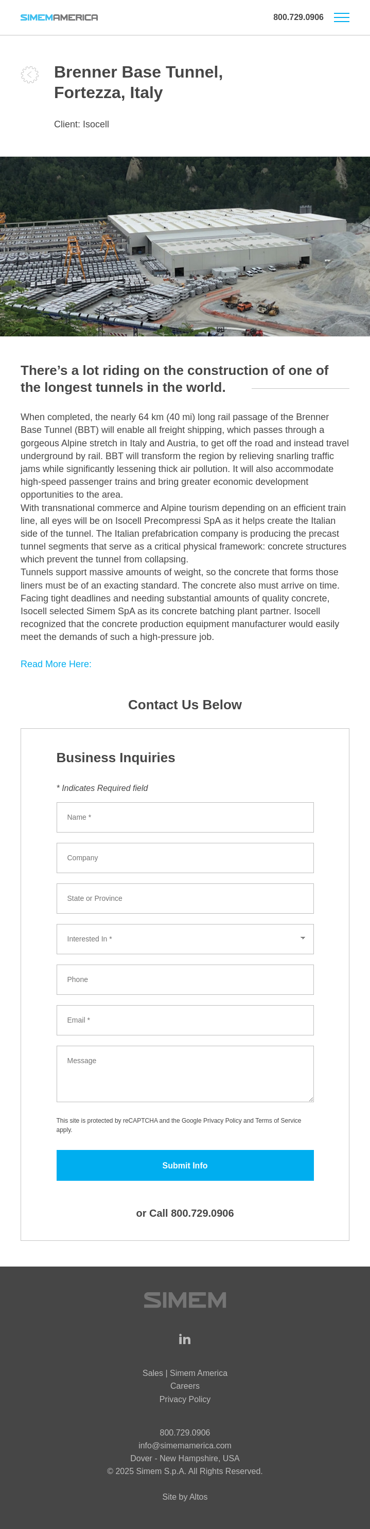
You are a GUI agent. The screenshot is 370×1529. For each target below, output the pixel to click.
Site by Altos (184, 1497)
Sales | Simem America (185, 1373)
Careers (185, 1386)
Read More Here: (56, 664)
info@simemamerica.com (185, 1445)
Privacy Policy (222, 1120)
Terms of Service (278, 1120)
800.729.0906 (298, 17)
